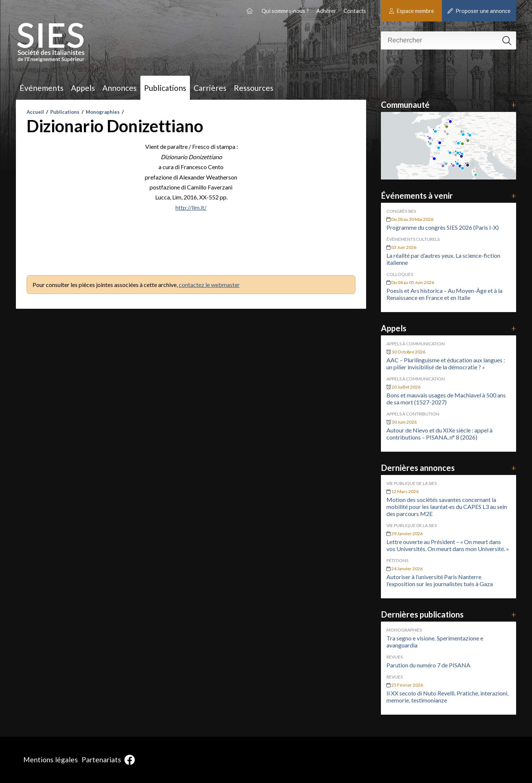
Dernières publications (448, 614)
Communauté (448, 105)
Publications (165, 87)
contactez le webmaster (209, 284)
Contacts (355, 10)
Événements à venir (448, 196)
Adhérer (326, 10)
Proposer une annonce (479, 10)
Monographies (103, 112)
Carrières (210, 87)
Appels (83, 87)
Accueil (35, 112)
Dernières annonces (448, 468)
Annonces (119, 87)
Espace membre (411, 10)
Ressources (253, 87)
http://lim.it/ (191, 207)
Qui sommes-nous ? (285, 10)
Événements (42, 87)
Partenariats (101, 759)
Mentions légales (50, 759)
